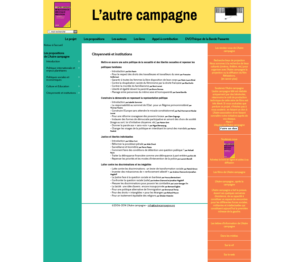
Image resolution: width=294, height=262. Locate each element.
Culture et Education (62, 86)
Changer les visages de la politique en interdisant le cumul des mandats (153, 129)
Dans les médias (229, 235)
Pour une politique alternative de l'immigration (145, 189)
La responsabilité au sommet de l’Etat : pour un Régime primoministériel (151, 106)
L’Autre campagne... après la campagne (229, 183)
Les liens (139, 39)
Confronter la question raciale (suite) (148, 180)
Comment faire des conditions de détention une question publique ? (152, 151)
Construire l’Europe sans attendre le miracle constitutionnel (153, 112)
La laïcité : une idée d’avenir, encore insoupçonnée (146, 186)
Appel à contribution (165, 39)
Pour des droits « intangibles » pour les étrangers (145, 192)
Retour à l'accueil (53, 45)
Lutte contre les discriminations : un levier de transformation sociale (154, 168)
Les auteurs (119, 39)
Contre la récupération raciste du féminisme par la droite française (152, 82)
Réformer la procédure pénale (134, 143)
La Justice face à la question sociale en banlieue (146, 177)
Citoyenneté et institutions (62, 93)
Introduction (62, 61)
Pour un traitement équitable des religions (142, 195)
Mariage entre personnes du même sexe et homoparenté (149, 92)
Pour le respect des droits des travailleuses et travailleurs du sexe (150, 75)
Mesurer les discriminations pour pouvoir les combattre (150, 183)
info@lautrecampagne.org (161, 205)
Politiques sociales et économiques (62, 78)
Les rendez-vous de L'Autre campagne (229, 49)
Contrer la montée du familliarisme (137, 85)
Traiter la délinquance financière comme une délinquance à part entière (154, 155)
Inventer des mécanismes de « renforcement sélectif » (153, 173)
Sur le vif (229, 245)
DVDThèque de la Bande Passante (207, 39)
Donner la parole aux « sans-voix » (139, 125)
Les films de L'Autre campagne (229, 172)
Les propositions (94, 39)
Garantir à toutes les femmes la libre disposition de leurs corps (153, 79)
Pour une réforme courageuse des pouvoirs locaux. (146, 116)
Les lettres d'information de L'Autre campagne (229, 225)
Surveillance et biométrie (131, 146)
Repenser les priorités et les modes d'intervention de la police (152, 158)
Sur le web (229, 254)
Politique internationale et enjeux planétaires (62, 69)
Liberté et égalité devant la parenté (137, 88)
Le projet (70, 39)
